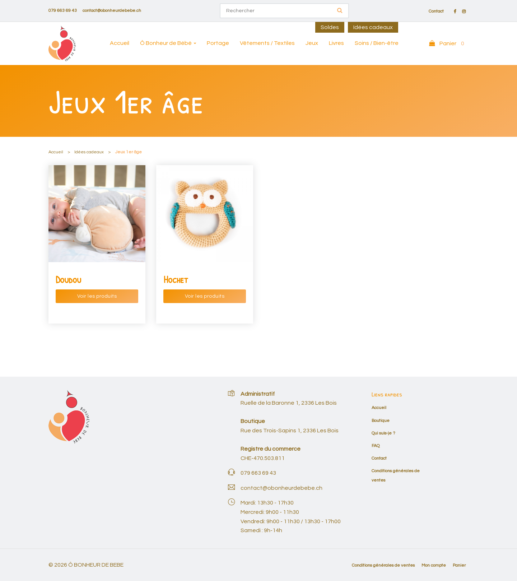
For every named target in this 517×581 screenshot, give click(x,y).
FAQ (375, 445)
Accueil (119, 43)
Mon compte (433, 565)
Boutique (381, 420)
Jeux (312, 43)
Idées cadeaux (373, 27)
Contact (436, 11)
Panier (459, 565)
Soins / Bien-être (377, 43)
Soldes (330, 27)
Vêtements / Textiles (267, 43)
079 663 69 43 (62, 10)
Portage (218, 43)
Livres (336, 43)
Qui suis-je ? (383, 433)
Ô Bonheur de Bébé (166, 43)
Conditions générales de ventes (383, 565)
